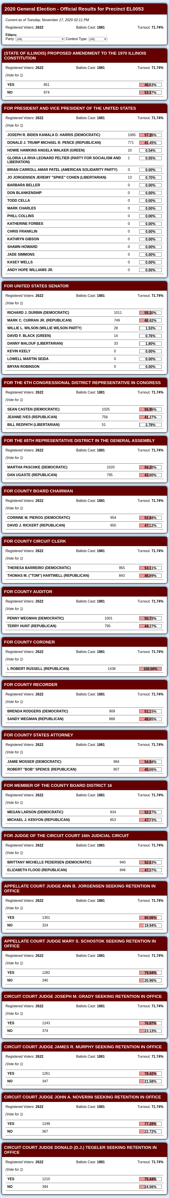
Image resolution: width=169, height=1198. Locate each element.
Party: (10, 39)
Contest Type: (76, 39)
